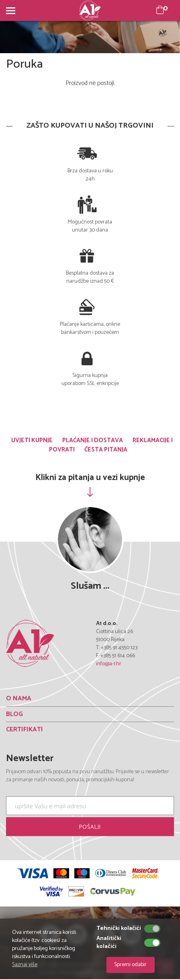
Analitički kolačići (108, 943)
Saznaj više (24, 964)
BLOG (14, 714)
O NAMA (18, 698)
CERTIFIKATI (24, 729)
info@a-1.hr (108, 664)
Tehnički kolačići (118, 929)
